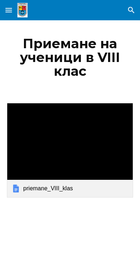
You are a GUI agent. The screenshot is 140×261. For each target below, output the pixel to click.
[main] (70, 57)
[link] (70, 150)
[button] (8, 10)
